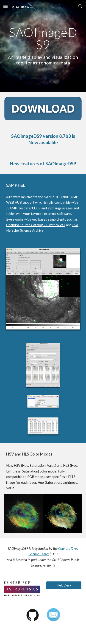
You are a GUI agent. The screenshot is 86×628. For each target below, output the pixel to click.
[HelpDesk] (63, 585)
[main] (43, 46)
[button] (5, 6)
